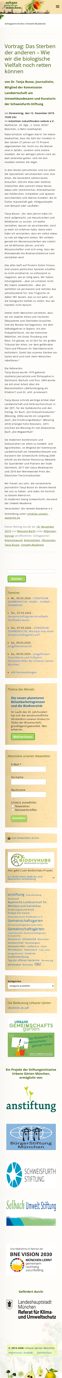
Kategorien (14, 981)
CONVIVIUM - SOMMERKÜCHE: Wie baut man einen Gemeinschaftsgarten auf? (31, 631)
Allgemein (50, 531)
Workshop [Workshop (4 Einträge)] (28, 964)
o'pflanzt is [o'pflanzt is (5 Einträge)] (33, 946)
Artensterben (32, 540)
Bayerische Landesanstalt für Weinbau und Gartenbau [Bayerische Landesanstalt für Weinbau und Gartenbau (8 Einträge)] (27, 904)
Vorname (17, 777)
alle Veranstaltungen (24, 672)
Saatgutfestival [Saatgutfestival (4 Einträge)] (15, 953)
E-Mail (16, 764)
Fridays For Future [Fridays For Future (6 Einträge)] (19, 913)
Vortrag (9, 535)
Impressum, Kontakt (20, 1352)
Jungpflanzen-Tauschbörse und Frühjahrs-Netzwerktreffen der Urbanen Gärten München (31, 659)
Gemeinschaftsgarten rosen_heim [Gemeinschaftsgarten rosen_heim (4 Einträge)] (25, 924)
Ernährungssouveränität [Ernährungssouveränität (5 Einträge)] (21, 909)
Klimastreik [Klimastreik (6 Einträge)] (29, 939)
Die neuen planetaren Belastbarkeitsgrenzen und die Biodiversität (28, 702)
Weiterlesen (23, 737)
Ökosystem (49, 540)
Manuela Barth (26, 531)
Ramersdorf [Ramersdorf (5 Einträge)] (30, 949)
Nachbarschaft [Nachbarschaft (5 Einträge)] (16, 942)
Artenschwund (13, 540)
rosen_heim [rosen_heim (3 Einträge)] (44, 950)
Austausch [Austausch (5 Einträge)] (13, 898)
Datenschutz (44, 1352)
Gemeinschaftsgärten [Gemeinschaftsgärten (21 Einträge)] (26, 928)
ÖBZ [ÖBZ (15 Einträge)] (38, 964)
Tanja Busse (12, 544)
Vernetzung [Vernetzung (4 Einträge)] (47, 960)
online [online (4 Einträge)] (44, 946)
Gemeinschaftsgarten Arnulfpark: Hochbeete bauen (28, 618)
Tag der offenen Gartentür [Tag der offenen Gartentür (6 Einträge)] (24, 960)
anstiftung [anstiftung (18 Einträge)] (16, 894)
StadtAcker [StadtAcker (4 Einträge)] (30, 953)
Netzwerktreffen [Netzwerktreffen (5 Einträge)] (17, 946)
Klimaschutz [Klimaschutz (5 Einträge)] (14, 939)
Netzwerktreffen (24, 810)
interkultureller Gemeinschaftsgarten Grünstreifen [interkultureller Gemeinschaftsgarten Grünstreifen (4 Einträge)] (27, 934)
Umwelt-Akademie (32, 544)
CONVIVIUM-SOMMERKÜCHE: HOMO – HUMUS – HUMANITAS (30, 602)
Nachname (18, 790)
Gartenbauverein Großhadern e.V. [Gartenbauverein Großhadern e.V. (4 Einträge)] (25, 916)
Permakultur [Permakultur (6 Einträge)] (15, 949)
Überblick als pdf (18, 1007)
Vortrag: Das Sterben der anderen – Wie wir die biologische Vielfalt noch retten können (30, 58)
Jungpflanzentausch (20, 646)
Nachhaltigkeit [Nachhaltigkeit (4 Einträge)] (32, 942)
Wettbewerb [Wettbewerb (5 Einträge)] (14, 964)
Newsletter (21, 806)
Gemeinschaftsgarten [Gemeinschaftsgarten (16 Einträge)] (25, 920)
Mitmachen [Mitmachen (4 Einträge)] (43, 939)
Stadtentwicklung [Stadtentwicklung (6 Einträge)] (18, 956)
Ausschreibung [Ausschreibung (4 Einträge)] (33, 895)
